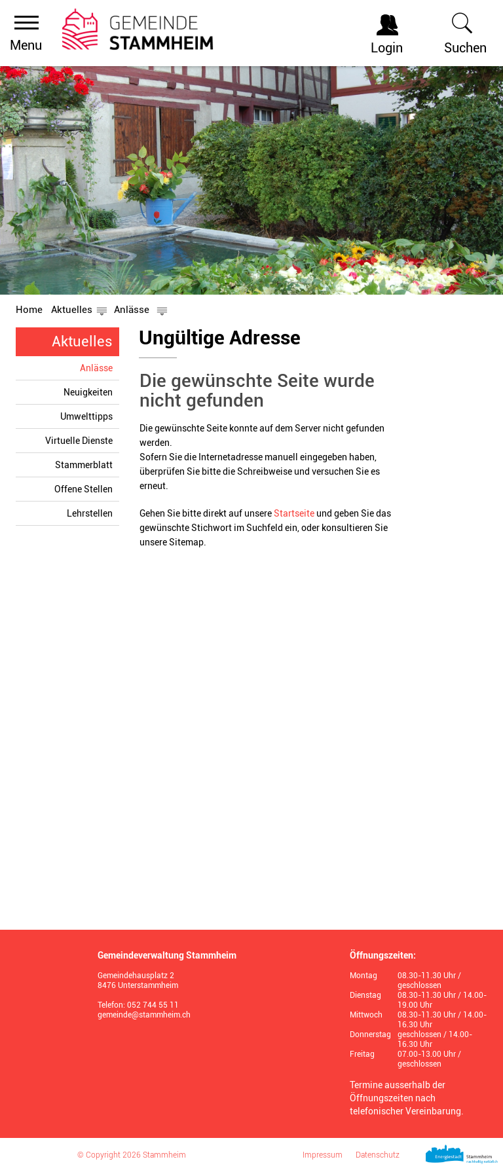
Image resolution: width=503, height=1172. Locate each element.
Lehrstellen (90, 513)
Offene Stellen (83, 489)
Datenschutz (378, 1155)
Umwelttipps (86, 416)
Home (29, 310)
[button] (71, 310)
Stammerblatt (84, 465)
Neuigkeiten (88, 392)
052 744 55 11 (153, 1005)
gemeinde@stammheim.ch (144, 1014)
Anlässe (99, 367)
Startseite (294, 513)
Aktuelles (82, 341)
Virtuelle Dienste (79, 440)
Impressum (323, 1155)
